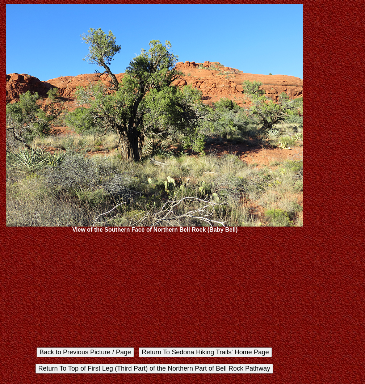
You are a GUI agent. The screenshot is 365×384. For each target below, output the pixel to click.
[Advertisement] (154, 290)
